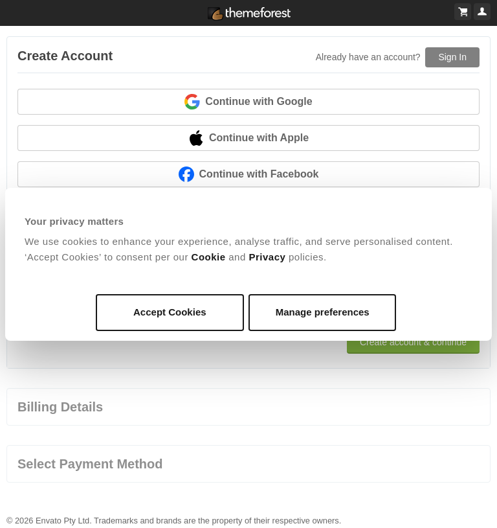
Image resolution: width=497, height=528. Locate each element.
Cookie (209, 256)
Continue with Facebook (249, 174)
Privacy (266, 256)
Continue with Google (248, 101)
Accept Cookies (169, 311)
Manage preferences (323, 311)
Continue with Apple (248, 138)
